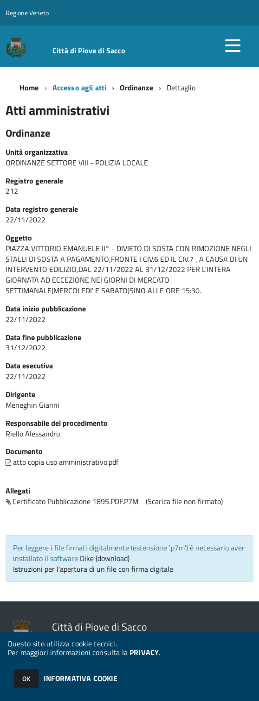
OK (26, 678)
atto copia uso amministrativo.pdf (62, 461)
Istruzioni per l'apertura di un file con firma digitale (93, 569)
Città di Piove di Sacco (88, 50)
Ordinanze (136, 87)
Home (29, 87)
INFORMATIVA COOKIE (81, 678)
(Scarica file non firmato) (184, 501)
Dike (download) (105, 558)
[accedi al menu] (232, 45)
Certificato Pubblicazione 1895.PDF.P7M (72, 501)
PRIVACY (144, 652)
